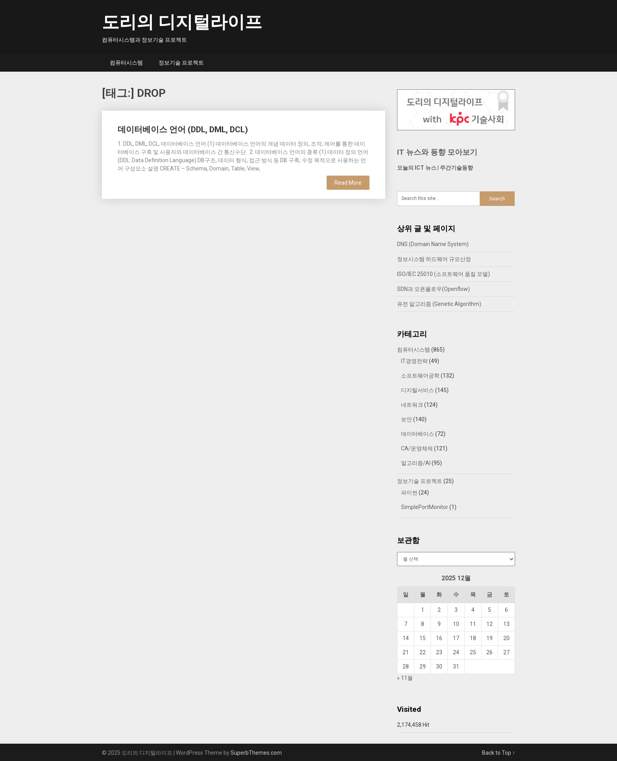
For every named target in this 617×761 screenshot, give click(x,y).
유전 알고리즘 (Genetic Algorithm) (439, 304)
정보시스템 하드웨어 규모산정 (434, 259)
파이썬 (409, 492)
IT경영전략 (414, 361)
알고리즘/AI (415, 463)
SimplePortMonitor (424, 507)
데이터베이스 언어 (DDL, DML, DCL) (183, 129)
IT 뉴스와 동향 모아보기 (437, 152)
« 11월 (405, 678)
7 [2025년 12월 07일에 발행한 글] (405, 624)
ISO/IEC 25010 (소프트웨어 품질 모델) (443, 274)
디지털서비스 (417, 390)
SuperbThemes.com (256, 753)
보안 (406, 419)
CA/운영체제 (417, 448)
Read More (348, 183)
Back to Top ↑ (498, 753)
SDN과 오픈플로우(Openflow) (433, 289)
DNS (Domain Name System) (433, 244)
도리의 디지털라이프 (182, 22)
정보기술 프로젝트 (181, 62)
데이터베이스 (417, 434)
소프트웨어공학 (420, 375)
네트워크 (412, 405)
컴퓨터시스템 (126, 62)
